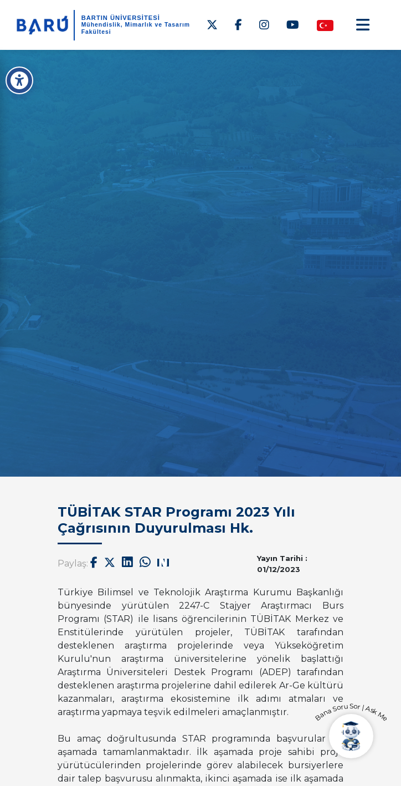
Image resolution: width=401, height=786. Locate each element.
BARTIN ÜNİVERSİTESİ (120, 17)
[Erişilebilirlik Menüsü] (19, 80)
